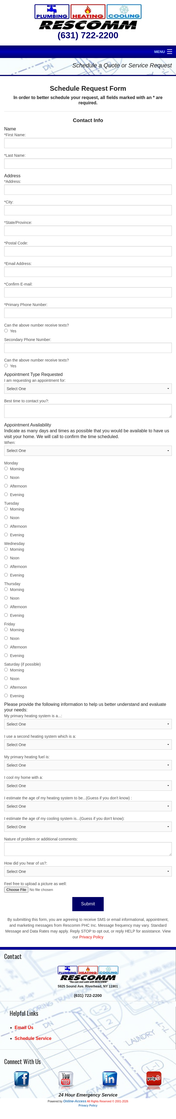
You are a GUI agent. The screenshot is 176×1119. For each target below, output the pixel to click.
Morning (17, 469)
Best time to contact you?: (88, 408)
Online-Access (74, 1101)
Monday (11, 463)
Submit (88, 903)
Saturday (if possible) (22, 664)
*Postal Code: (88, 248)
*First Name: (88, 140)
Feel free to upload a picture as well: (88, 887)
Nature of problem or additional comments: (88, 846)
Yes (13, 331)
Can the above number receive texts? (36, 325)
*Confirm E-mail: (88, 289)
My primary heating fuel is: (88, 762)
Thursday (12, 584)
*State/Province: (88, 228)
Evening (17, 494)
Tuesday (11, 503)
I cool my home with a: (88, 783)
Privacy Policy (91, 937)
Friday (9, 624)
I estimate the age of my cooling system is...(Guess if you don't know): (88, 824)
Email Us (24, 1027)
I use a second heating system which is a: (88, 742)
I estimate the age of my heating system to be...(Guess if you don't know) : (88, 803)
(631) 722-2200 (88, 35)
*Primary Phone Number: (88, 310)
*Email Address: (88, 269)
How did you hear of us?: (88, 868)
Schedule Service (33, 1038)
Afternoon (18, 486)
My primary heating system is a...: (88, 721)
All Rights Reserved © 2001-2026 (107, 1101)
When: (88, 448)
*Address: (88, 187)
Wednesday (14, 543)
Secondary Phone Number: (88, 345)
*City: (88, 207)
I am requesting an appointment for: (88, 386)
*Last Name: (88, 161)
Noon (14, 477)
